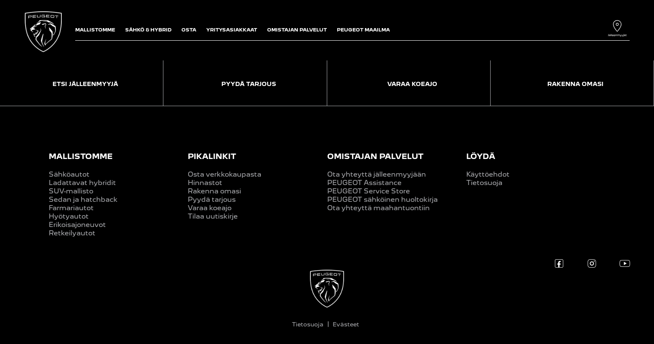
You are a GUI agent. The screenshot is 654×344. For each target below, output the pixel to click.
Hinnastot (205, 183)
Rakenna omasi (214, 191)
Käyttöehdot (488, 174)
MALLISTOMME (81, 156)
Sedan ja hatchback (83, 199)
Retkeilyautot (72, 233)
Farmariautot (71, 208)
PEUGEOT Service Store (368, 191)
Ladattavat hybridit (82, 183)
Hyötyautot (69, 216)
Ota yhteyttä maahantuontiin (378, 208)
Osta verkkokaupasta (224, 174)
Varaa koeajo (209, 208)
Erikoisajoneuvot (77, 225)
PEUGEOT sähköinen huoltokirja (382, 199)
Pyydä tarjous (212, 199)
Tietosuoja (484, 183)
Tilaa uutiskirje (213, 216)
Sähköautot (69, 174)
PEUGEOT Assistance (364, 183)
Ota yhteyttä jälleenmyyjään (376, 174)
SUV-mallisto (71, 191)
